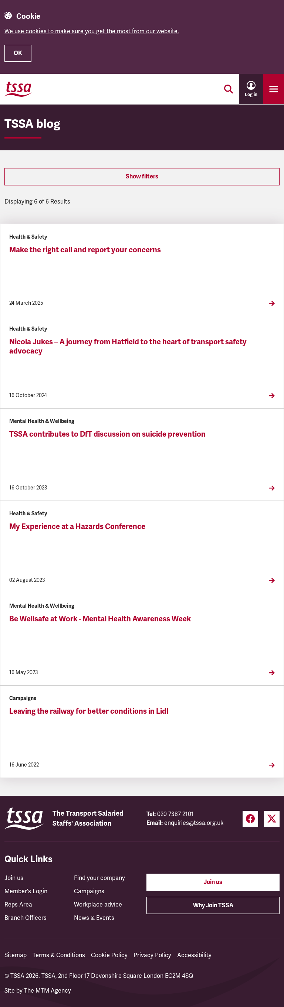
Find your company (99, 878)
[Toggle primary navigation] (273, 89)
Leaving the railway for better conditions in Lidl (88, 711)
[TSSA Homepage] (18, 89)
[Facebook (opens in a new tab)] (250, 819)
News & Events (94, 918)
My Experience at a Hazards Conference (77, 526)
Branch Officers (25, 918)
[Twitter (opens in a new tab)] (272, 819)
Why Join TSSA (213, 905)
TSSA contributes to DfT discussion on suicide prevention (107, 434)
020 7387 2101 (175, 814)
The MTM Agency (47, 990)
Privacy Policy (152, 955)
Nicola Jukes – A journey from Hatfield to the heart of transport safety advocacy (128, 346)
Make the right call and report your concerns (85, 250)
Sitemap (15, 955)
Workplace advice (98, 904)
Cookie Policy (109, 955)
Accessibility (194, 955)
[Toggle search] (228, 89)
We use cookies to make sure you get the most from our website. (91, 31)
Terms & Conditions (59, 955)
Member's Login (25, 891)
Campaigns (89, 891)
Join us (13, 878)
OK (18, 53)
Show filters (142, 176)
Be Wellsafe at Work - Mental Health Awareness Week (100, 619)
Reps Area (18, 904)
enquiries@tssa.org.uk (194, 823)
